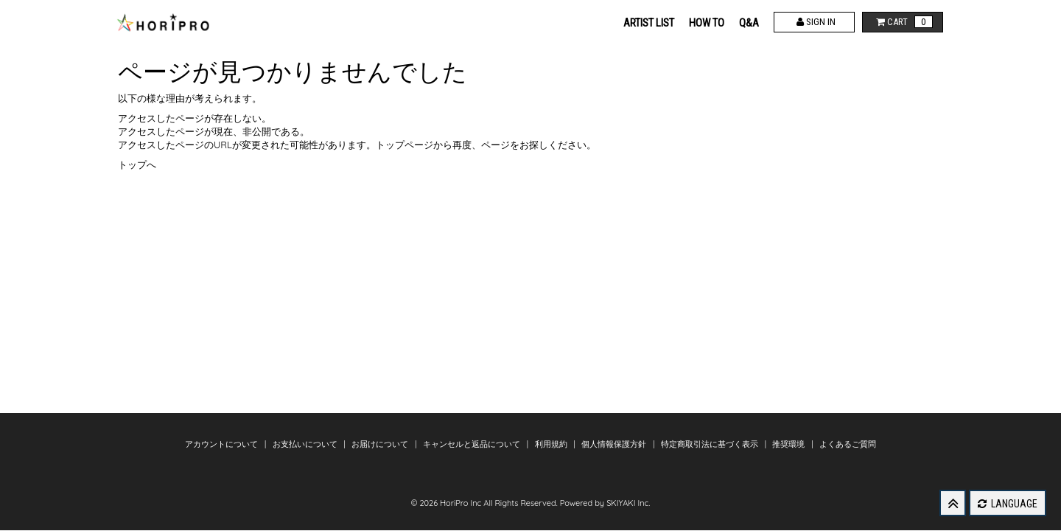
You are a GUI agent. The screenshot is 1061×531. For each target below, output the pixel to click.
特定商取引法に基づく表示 (710, 444)
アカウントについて (222, 444)
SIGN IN (815, 21)
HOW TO (706, 23)
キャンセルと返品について (472, 444)
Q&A (749, 23)
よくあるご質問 (847, 444)
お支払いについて (306, 444)
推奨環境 (789, 444)
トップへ (137, 164)
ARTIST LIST (648, 23)
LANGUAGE (1007, 504)
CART (903, 21)
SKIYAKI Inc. (628, 503)
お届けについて (380, 444)
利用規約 (552, 444)
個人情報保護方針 (614, 444)
